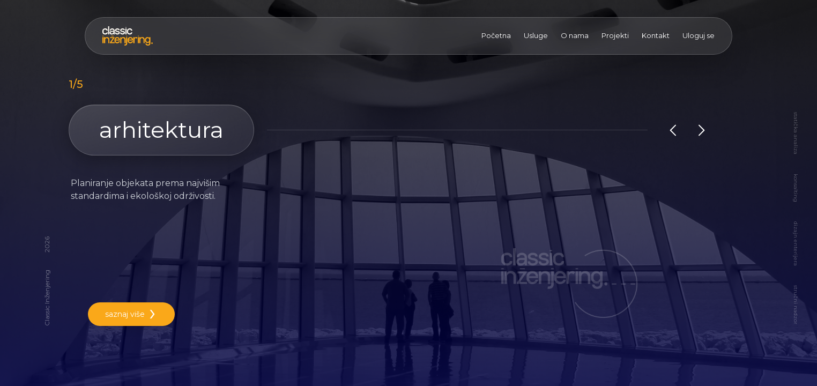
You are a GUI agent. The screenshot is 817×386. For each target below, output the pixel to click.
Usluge (536, 35)
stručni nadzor (795, 304)
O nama (575, 35)
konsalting (795, 188)
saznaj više (130, 314)
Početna (496, 35)
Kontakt (656, 35)
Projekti (615, 35)
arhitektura (795, 77)
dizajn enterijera (795, 243)
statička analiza (795, 133)
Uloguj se (698, 35)
